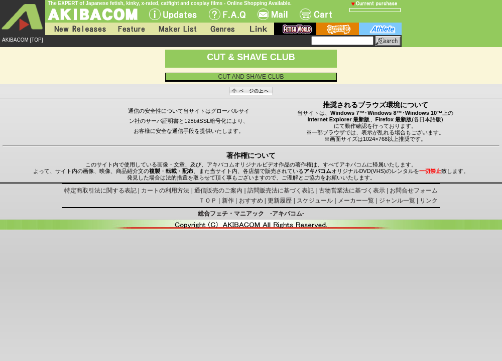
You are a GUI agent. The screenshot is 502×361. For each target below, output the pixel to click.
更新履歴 (280, 200)
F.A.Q (227, 14)
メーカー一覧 (356, 200)
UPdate (173, 14)
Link (257, 29)
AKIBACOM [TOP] (22, 40)
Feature (131, 29)
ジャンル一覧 (397, 200)
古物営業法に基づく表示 (352, 190)
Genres (222, 29)
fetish (295, 29)
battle (337, 29)
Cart (315, 14)
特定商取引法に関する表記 (100, 190)
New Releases (77, 29)
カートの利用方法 (165, 190)
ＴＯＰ (208, 200)
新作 (228, 200)
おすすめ (251, 200)
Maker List (177, 29)
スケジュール (315, 200)
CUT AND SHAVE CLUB (251, 76)
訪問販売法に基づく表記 (280, 190)
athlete (380, 29)
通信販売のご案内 (218, 190)
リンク (429, 200)
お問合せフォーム (414, 190)
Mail (272, 14)
